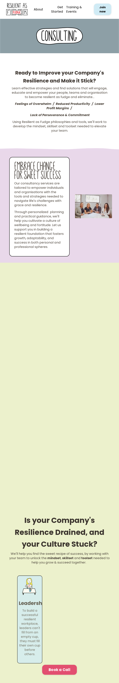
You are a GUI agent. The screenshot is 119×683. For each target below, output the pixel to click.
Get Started (57, 9)
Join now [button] (102, 9)
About (38, 9)
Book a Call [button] (59, 669)
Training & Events (74, 9)
